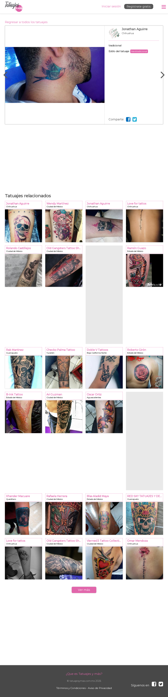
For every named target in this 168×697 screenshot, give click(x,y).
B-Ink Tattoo (24, 397)
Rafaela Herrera (64, 498)
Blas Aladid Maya (105, 498)
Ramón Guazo (145, 250)
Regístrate (138, 7)
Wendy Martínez (64, 206)
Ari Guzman (64, 397)
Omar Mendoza (145, 543)
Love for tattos (145, 206)
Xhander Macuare (24, 498)
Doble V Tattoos (105, 352)
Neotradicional (139, 51)
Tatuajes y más (14, 6)
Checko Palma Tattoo (64, 352)
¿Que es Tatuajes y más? (84, 674)
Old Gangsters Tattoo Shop (64, 250)
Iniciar (110, 6)
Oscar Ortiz (105, 397)
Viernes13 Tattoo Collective (105, 543)
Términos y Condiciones (71, 688)
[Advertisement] (84, 157)
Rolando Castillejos (24, 250)
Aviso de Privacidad (100, 688)
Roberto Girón (145, 352)
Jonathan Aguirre (134, 34)
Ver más (84, 590)
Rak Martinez (24, 352)
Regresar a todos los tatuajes (26, 22)
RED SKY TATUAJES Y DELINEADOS (145, 498)
